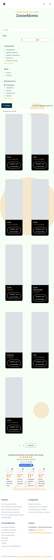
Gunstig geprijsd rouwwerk (37, 509)
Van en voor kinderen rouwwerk (39, 512)
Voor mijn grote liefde (8, 504)
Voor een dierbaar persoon (10, 512)
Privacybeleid (46, 556)
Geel (8, 73)
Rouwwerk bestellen (8, 527)
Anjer (8, 90)
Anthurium (10, 93)
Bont (9, 75)
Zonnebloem (10, 85)
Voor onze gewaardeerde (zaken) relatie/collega (12, 516)
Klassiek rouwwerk (34, 504)
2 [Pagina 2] (23, 445)
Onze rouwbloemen (8, 535)
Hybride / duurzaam (13, 55)
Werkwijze (4, 538)
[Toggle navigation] (50, 4)
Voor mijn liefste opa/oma (10, 509)
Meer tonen (8, 63)
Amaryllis (9, 88)
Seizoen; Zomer (11, 60)
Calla (9, 96)
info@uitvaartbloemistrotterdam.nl (40, 533)
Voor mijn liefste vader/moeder (11, 507)
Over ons (4, 541)
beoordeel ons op (26, 465)
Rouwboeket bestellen (8, 530)
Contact (4, 543)
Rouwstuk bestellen (8, 533)
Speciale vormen (12, 52)
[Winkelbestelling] (27, 111)
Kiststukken (10, 50)
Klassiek (9, 58)
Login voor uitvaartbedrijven (11, 546)
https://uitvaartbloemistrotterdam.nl (29, 556)
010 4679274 (39, 530)
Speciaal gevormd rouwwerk (37, 507)
